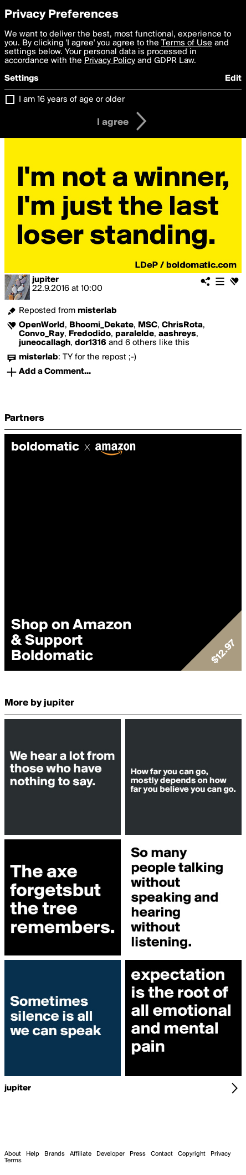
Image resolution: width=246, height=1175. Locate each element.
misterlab (97, 310)
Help (32, 1154)
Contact (162, 1154)
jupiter (45, 279)
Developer (110, 1154)
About (12, 1154)
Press (138, 1154)
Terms (13, 1160)
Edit (233, 78)
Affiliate (80, 1154)
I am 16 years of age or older (72, 99)
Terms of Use (186, 43)
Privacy (220, 1154)
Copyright (192, 1154)
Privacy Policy (109, 60)
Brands (54, 1154)
